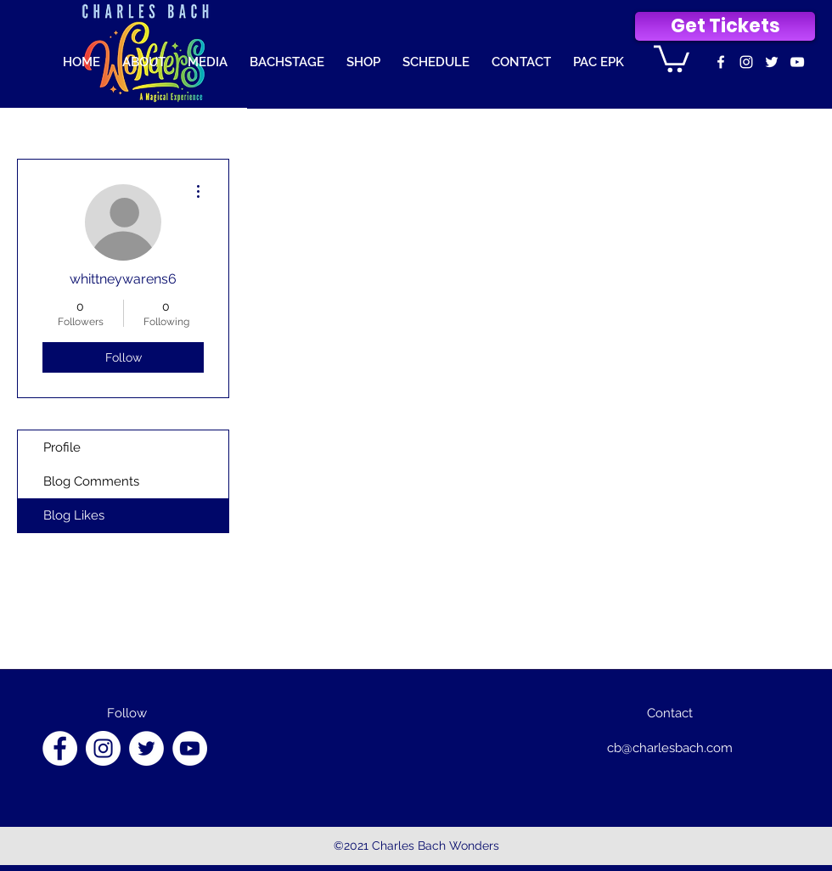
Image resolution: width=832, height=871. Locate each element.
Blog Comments (91, 481)
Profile (62, 447)
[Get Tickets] (725, 26)
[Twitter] (771, 61)
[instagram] (746, 61)
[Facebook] (59, 748)
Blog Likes (73, 515)
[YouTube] (189, 748)
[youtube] (797, 61)
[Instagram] (103, 748)
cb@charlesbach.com (670, 748)
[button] (671, 57)
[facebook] (720, 61)
